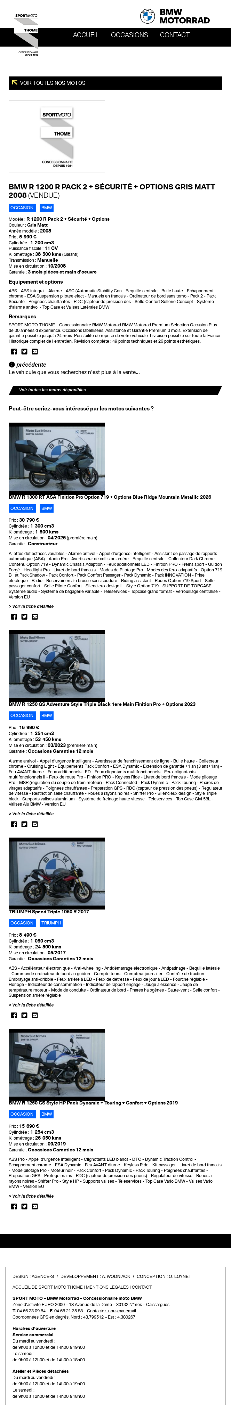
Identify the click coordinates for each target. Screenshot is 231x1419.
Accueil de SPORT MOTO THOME (48, 1287)
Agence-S (43, 1276)
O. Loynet (180, 1276)
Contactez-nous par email (111, 1310)
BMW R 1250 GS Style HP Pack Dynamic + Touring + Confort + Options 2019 (93, 1103)
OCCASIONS (129, 35)
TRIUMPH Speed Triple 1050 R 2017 (49, 911)
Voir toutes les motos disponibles (52, 390)
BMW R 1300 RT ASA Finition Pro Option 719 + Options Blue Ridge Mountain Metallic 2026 (110, 497)
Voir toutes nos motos (52, 83)
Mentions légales (107, 1287)
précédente (27, 365)
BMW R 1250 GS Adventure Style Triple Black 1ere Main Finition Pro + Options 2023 (102, 704)
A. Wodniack (116, 1276)
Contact (175, 35)
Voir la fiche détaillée (33, 606)
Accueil (86, 35)
